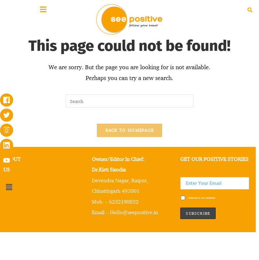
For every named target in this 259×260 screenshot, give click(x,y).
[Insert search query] (130, 101)
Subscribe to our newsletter (197, 202)
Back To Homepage (129, 133)
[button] (8, 191)
